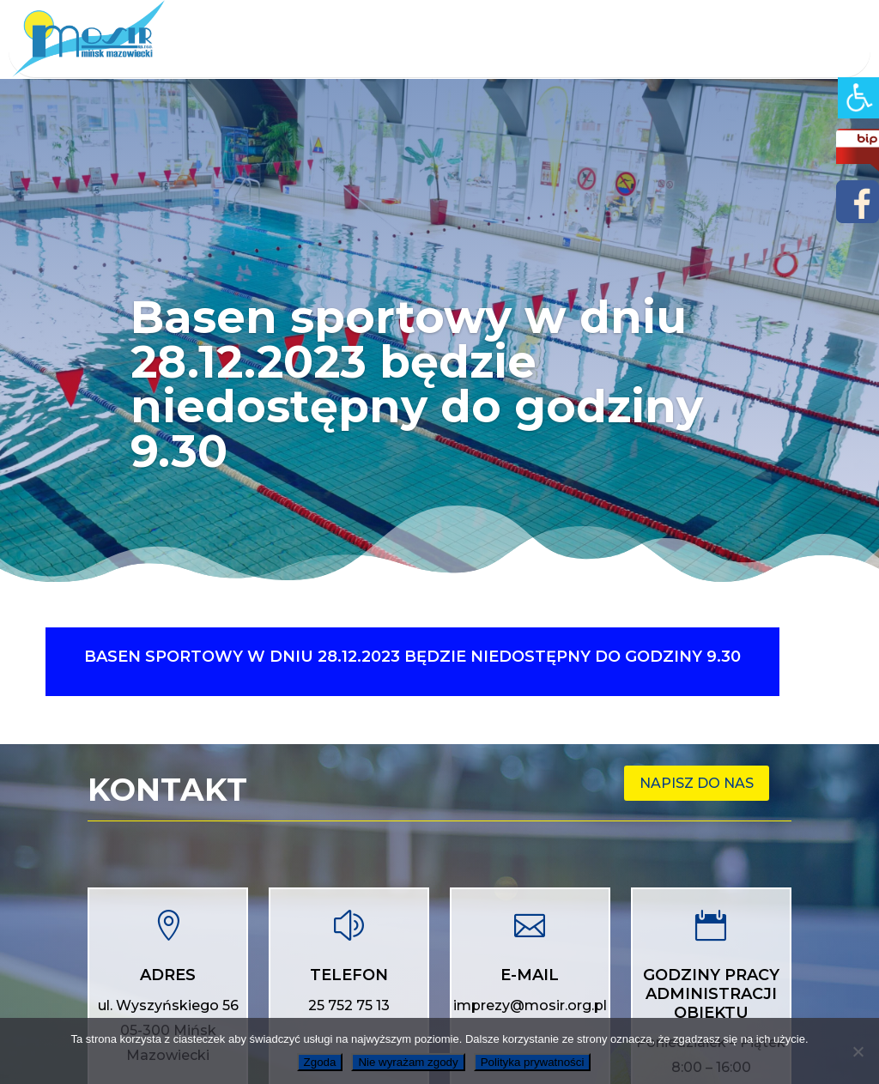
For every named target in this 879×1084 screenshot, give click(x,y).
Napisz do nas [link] (697, 783)
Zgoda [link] (320, 1062)
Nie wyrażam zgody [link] (408, 1062)
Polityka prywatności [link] (533, 1062)
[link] (858, 97)
